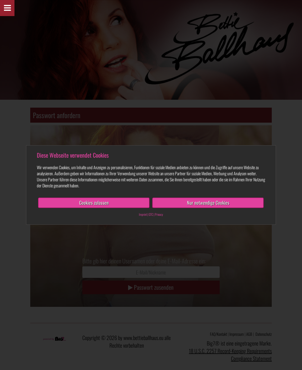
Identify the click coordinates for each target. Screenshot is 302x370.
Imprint (143, 214)
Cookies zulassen (94, 202)
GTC (151, 214)
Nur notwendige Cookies (208, 202)
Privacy (159, 214)
